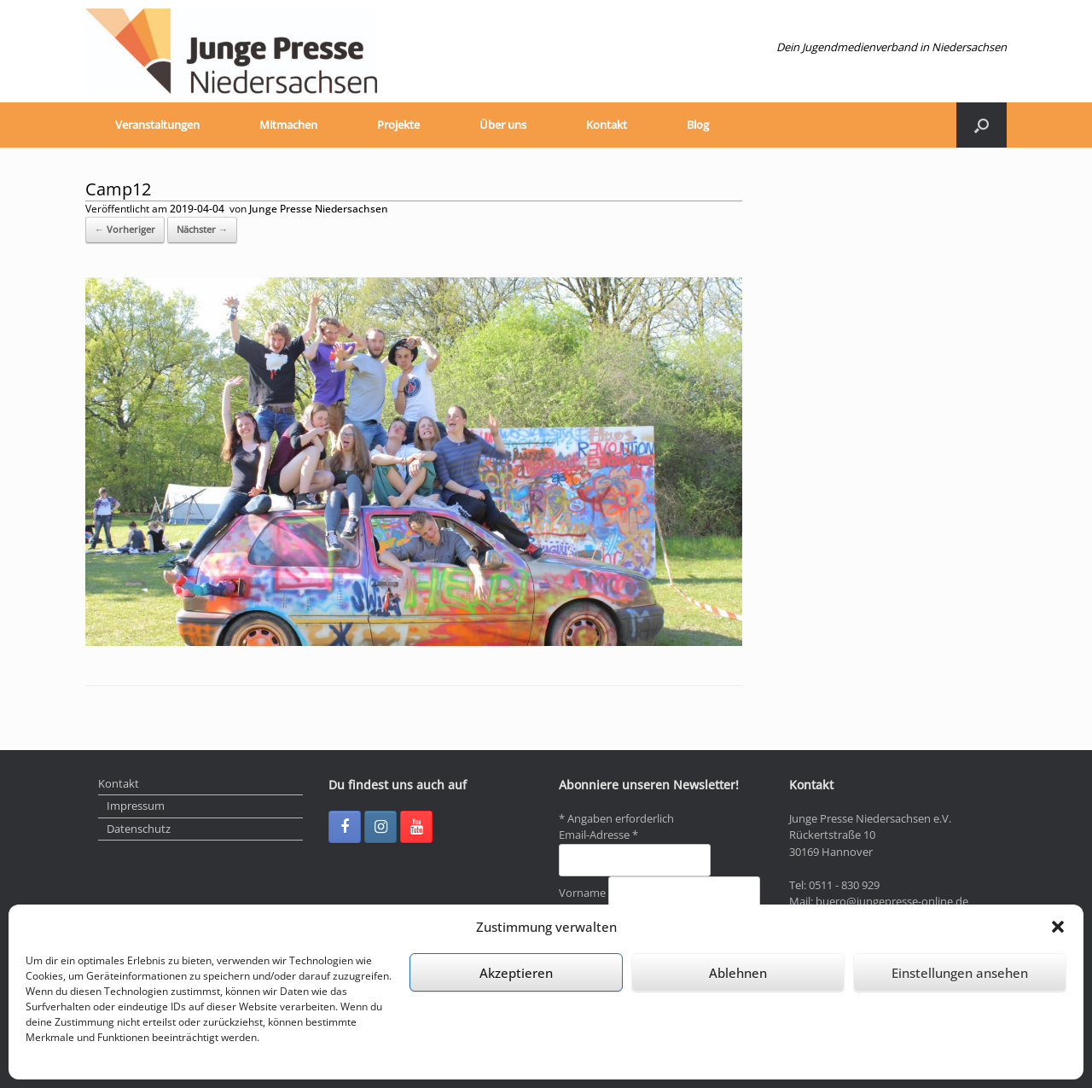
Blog (698, 124)
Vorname (583, 892)
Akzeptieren (516, 972)
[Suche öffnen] (981, 125)
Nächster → (202, 229)
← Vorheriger (125, 229)
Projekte (398, 124)
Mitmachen (288, 124)
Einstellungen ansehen (960, 972)
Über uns (502, 124)
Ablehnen (738, 972)
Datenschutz (139, 828)
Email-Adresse (598, 834)
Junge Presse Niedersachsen (318, 208)
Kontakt (606, 124)
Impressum (136, 805)
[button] (1057, 926)
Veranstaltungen (157, 124)
